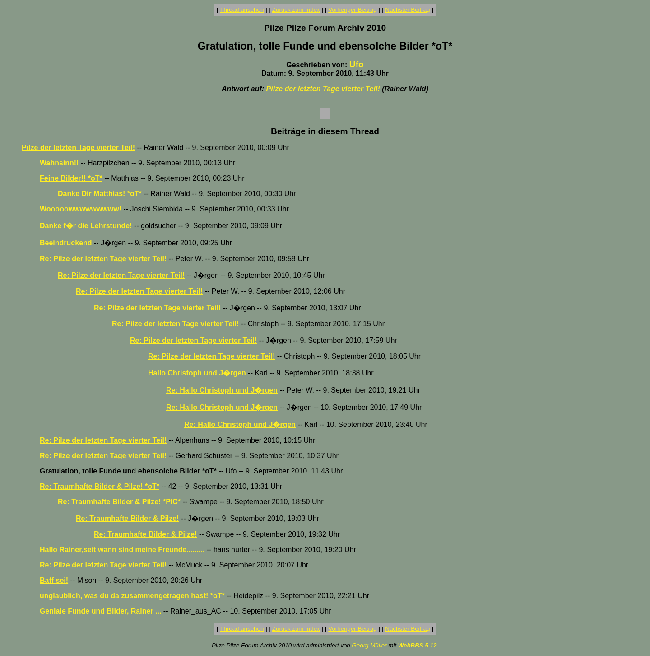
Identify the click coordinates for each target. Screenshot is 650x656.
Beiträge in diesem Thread (325, 131)
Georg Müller (369, 645)
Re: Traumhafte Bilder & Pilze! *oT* (99, 486)
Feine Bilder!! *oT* (71, 178)
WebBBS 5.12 (417, 645)
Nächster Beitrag (407, 9)
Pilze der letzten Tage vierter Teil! (323, 89)
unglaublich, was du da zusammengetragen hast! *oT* (132, 596)
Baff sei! (54, 580)
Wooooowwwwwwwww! (80, 209)
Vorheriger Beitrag (352, 9)
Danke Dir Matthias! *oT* (100, 193)
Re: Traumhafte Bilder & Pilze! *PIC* (119, 502)
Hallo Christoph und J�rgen (197, 373)
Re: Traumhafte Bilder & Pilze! (127, 518)
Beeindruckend (66, 243)
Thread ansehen (242, 9)
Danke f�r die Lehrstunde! (86, 226)
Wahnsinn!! (59, 163)
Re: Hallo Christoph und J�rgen (222, 390)
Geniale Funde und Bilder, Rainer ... (100, 611)
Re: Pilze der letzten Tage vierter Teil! (103, 258)
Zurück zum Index (296, 9)
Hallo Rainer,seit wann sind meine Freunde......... (122, 549)
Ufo (356, 64)
